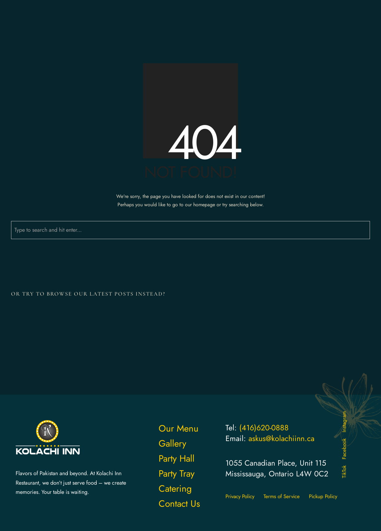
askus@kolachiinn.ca (281, 438)
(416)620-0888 (264, 427)
